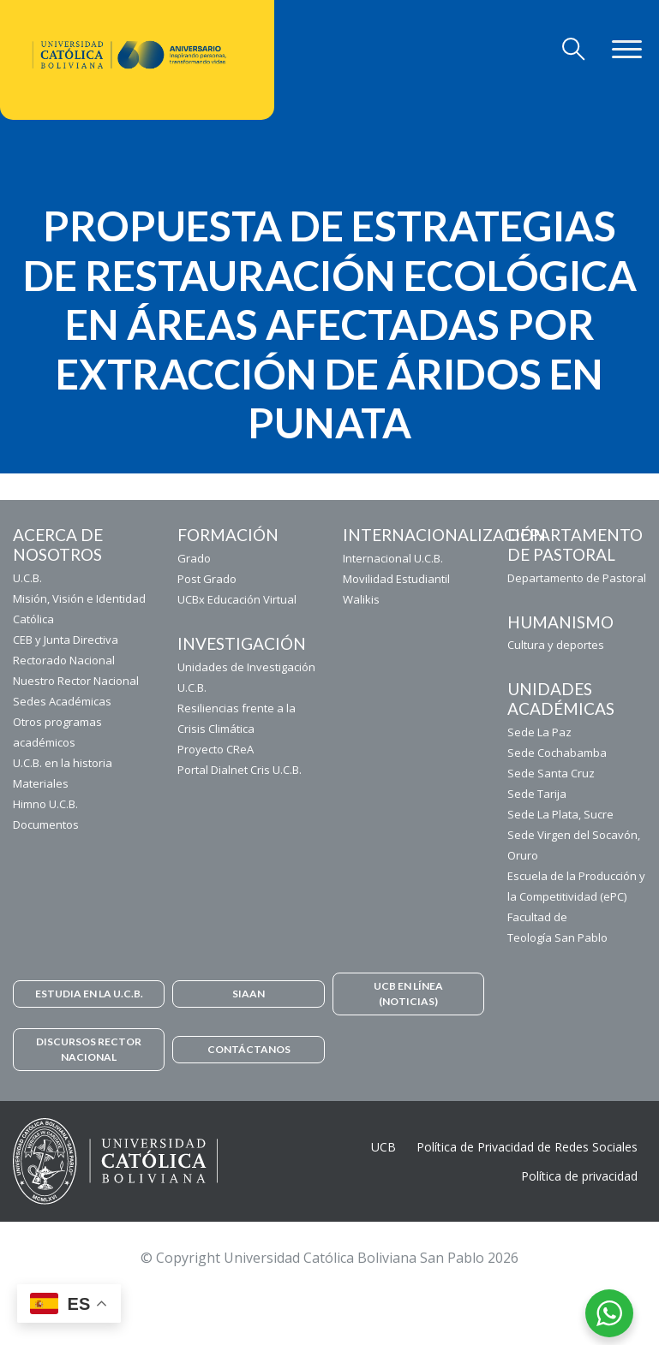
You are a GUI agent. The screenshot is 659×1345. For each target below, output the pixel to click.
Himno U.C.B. (45, 804)
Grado (194, 558)
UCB (383, 1147)
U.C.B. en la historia (62, 763)
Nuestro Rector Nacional (76, 680)
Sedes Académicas (62, 701)
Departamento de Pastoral (576, 578)
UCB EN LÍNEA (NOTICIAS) (408, 993)
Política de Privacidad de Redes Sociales (527, 1147)
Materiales (41, 783)
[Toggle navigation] (573, 50)
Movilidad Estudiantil (396, 578)
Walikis (361, 599)
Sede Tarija (536, 793)
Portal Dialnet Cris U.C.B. (239, 769)
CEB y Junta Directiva (65, 639)
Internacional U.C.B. (393, 558)
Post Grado (207, 578)
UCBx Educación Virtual (237, 599)
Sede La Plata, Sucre (560, 814)
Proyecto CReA (215, 749)
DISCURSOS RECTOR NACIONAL (88, 1049)
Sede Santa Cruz (551, 773)
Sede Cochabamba (557, 752)
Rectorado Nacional (64, 660)
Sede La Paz (539, 732)
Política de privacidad (579, 1176)
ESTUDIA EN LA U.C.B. (89, 993)
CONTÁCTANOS (249, 1049)
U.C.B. (27, 578)
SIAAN (248, 993)
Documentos (46, 824)
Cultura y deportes (555, 644)
